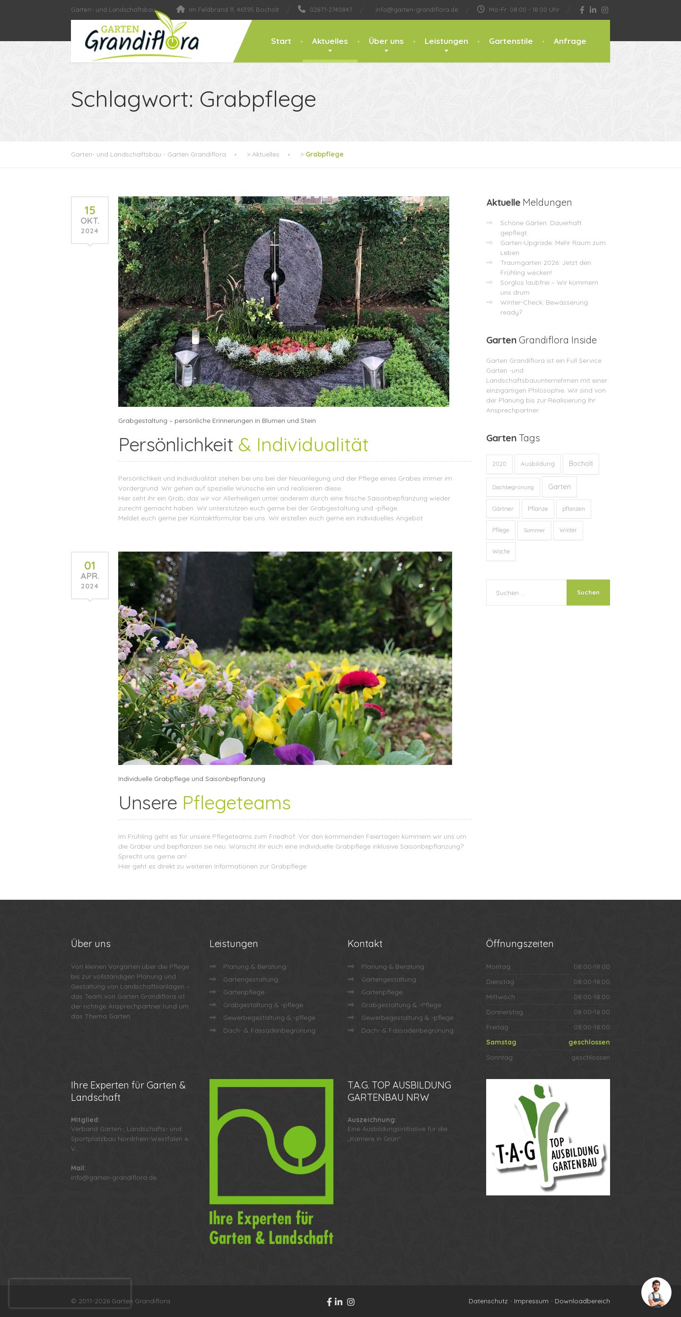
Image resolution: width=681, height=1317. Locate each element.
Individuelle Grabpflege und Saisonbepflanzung (191, 778)
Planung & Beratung (254, 966)
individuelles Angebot (390, 518)
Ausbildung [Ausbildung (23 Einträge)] (538, 463)
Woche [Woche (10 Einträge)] (501, 551)
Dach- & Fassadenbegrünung (269, 1030)
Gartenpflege (243, 992)
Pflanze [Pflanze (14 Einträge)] (538, 508)
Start (281, 41)
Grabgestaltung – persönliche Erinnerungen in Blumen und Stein (217, 420)
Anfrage (570, 41)
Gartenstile (511, 41)
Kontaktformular (215, 518)
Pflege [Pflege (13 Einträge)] (500, 530)
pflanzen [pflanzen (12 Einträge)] (573, 508)
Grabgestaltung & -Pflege (401, 1005)
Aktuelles (330, 41)
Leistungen (446, 41)
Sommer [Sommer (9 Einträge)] (534, 530)
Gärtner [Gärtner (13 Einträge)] (503, 508)
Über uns (386, 41)
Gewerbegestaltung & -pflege (269, 1017)
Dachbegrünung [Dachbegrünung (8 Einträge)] (513, 487)
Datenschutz (488, 1301)
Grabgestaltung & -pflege (263, 1005)
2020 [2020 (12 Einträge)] (499, 463)
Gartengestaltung (250, 979)
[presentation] (70, 1293)
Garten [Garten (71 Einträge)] (559, 486)
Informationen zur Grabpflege (260, 866)
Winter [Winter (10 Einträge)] (568, 530)
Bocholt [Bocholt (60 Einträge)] (581, 463)
